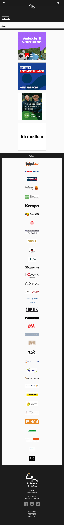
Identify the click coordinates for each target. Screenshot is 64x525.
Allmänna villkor (32, 511)
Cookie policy (32, 514)
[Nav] (3, 3)
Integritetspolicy (32, 516)
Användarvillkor (32, 513)
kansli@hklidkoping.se (32, 498)
